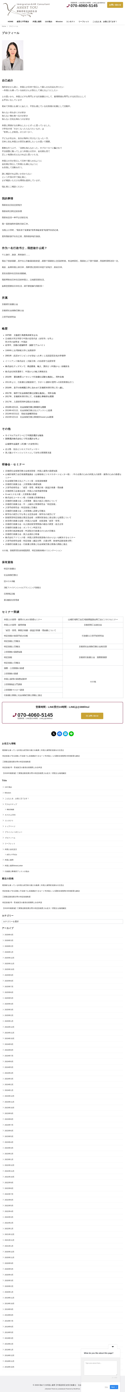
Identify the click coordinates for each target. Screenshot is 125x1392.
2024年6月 (9, 1061)
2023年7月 (9, 1125)
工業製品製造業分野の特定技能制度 (16, 762)
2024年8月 (9, 1050)
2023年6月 (9, 1131)
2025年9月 (9, 975)
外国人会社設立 (11, 849)
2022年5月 (9, 1206)
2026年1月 (9, 952)
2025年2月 (9, 1015)
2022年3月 (9, 1217)
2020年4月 (9, 1275)
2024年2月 (9, 1084)
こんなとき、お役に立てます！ (105, 22)
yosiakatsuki (61, 1389)
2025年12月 (9, 958)
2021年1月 (9, 1246)
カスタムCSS (10, 815)
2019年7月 (9, 1321)
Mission (59, 22)
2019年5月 (9, 1332)
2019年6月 (9, 1327)
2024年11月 (9, 1033)
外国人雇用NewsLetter (14, 866)
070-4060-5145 (84, 5)
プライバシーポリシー (13, 832)
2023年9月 (9, 1113)
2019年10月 (9, 1303)
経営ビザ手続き (23, 22)
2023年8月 (9, 1119)
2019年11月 (9, 1298)
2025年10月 (9, 969)
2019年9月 (9, 1309)
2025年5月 (9, 998)
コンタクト (70, 22)
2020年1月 (9, 1292)
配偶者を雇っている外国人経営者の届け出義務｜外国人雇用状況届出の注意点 (33, 750)
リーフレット (83, 22)
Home (4, 26)
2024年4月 (9, 1073)
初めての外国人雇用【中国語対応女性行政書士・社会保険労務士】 (65, 1385)
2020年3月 (9, 1280)
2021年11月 (9, 1240)
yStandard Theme (50, 1389)
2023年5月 (9, 1136)
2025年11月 (9, 964)
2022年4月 (9, 1211)
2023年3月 (9, 1148)
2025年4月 (9, 1004)
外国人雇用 (37, 22)
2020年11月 (9, 1257)
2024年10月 (9, 1038)
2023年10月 (9, 1108)
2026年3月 (9, 940)
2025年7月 (9, 987)
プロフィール (13, 26)
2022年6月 (9, 1200)
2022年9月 (9, 1183)
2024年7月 (9, 1056)
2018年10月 (9, 1367)
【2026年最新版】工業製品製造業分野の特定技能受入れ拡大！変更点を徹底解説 (34, 773)
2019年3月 (9, 1338)
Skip (106, 1387)
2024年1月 (9, 1090)
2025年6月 (9, 992)
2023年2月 (9, 1154)
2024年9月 (9, 1044)
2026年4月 (9, 935)
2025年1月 (9, 1021)
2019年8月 (9, 1315)
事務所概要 (10, 809)
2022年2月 (9, 1223)
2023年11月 (9, 1102)
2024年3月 (9, 1079)
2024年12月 (9, 1027)
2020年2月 (9, 1286)
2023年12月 (9, 1096)
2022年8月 (9, 1188)
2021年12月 (9, 1234)
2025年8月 (9, 981)
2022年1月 (9, 1229)
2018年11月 (9, 1361)
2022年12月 (9, 1165)
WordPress (76, 1389)
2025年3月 (9, 1010)
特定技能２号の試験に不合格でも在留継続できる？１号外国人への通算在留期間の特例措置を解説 (41, 756)
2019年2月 (9, 1344)
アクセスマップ (11, 804)
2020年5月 (9, 1269)
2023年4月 (9, 1142)
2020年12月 (9, 1252)
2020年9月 (9, 1263)
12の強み (48, 22)
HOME (10, 22)
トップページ (10, 826)
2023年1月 (9, 1159)
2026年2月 (9, 946)
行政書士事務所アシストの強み (17, 871)
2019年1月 (9, 1350)
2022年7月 (9, 1194)
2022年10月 (9, 1177)
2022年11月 (9, 1171)
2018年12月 (9, 1355)
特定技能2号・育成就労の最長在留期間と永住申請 (22, 767)
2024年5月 (9, 1067)
